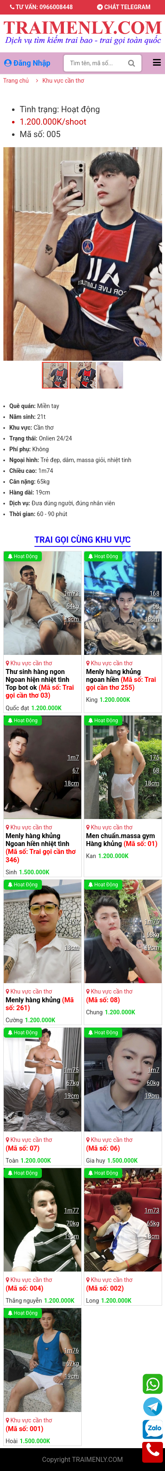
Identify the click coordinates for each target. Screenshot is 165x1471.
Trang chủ (16, 80)
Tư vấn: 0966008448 (41, 7)
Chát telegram (123, 7)
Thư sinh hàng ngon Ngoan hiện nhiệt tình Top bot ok (40, 684)
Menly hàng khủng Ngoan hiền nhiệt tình (41, 848)
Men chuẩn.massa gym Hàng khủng (122, 840)
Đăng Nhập (28, 63)
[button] (154, 154)
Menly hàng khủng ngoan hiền (121, 679)
